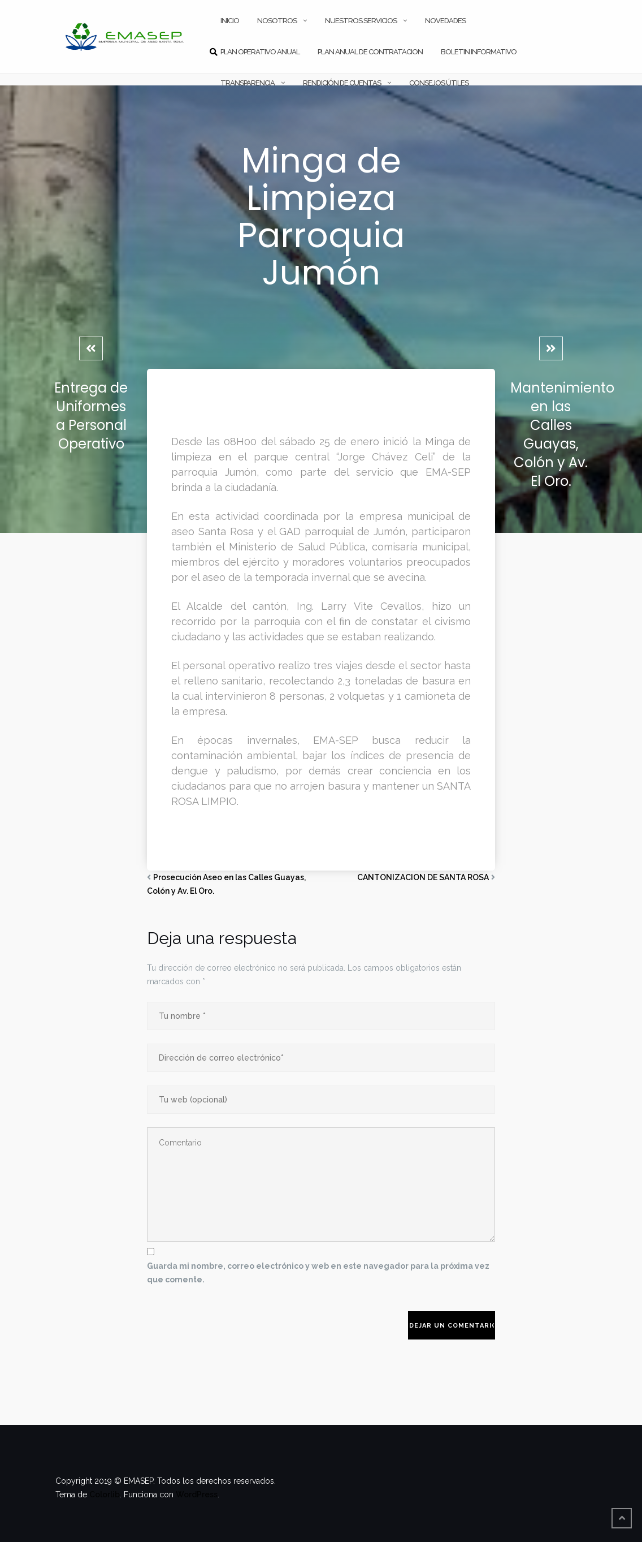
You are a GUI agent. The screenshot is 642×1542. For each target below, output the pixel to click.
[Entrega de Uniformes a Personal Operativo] (91, 348)
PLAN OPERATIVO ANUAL (260, 52)
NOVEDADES (445, 20)
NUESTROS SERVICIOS (361, 20)
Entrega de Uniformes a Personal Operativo (91, 415)
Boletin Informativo (479, 52)
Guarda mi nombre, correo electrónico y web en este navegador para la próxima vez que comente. (318, 1272)
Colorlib (104, 1494)
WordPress (197, 1494)
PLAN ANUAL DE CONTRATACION (370, 52)
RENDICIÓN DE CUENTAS (342, 83)
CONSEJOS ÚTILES (439, 83)
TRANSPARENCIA (247, 83)
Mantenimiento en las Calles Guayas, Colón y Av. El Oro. (562, 434)
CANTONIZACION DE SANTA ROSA (423, 877)
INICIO (229, 20)
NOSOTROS (277, 20)
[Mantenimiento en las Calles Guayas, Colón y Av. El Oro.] (551, 348)
